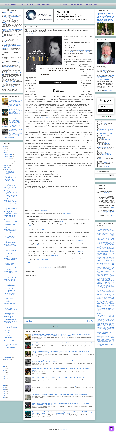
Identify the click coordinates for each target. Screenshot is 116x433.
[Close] (79, 65)
